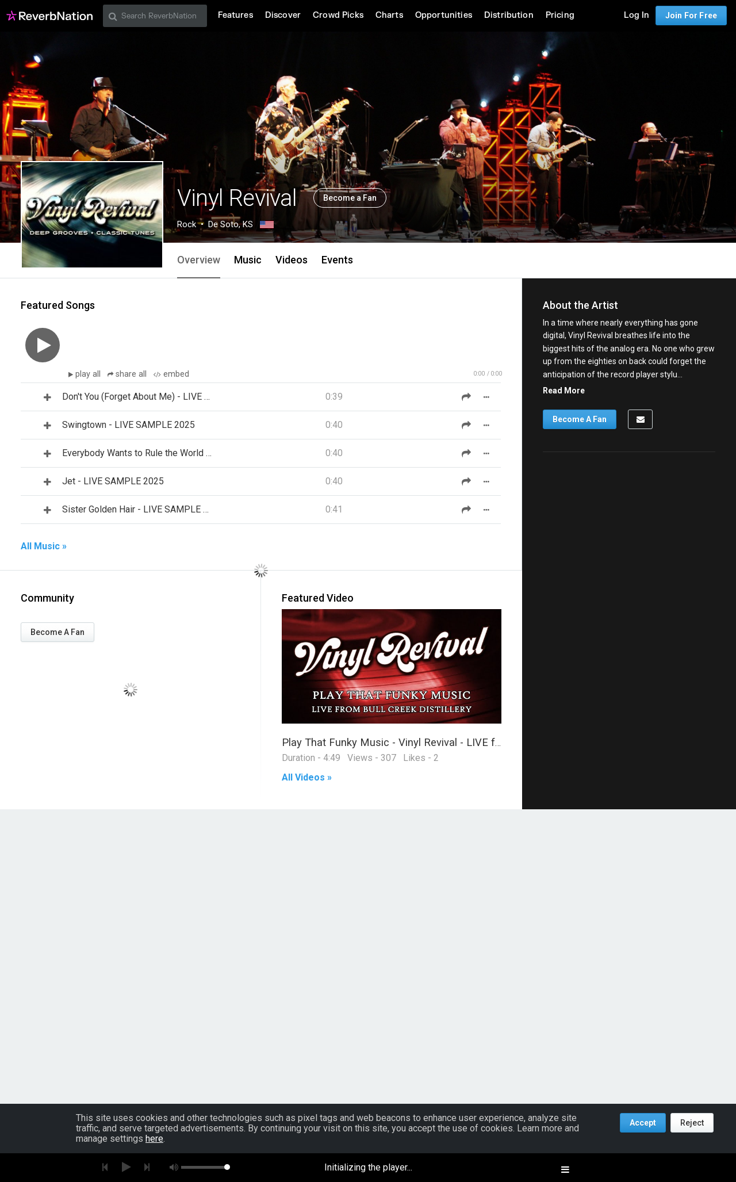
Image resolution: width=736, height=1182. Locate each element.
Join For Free (691, 15)
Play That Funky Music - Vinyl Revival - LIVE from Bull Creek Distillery (444, 742)
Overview (198, 260)
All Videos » (307, 777)
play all (89, 374)
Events (337, 260)
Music (248, 260)
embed (171, 374)
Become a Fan (350, 197)
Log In (636, 15)
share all (128, 374)
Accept (643, 1122)
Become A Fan (57, 632)
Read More (564, 390)
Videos (291, 260)
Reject (692, 1122)
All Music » (44, 546)
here (154, 1138)
